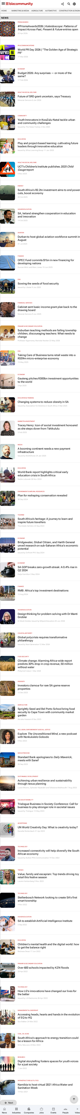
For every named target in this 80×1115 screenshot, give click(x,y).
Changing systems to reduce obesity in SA (43, 401)
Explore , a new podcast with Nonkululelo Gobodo (47, 735)
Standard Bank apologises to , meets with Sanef (45, 759)
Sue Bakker (22, 1022)
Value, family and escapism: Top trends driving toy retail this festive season (48, 875)
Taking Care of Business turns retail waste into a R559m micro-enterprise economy (47, 356)
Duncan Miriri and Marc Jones (30, 267)
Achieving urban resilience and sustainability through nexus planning (45, 782)
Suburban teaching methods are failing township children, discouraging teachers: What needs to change (47, 333)
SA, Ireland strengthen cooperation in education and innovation (47, 215)
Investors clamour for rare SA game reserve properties (44, 687)
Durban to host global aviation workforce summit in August (49, 238)
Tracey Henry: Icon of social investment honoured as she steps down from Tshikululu (48, 427)
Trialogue (29, 811)
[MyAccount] (75, 4)
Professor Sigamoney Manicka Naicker (33, 341)
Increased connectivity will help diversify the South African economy (48, 852)
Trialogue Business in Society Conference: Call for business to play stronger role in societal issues (48, 805)
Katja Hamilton (24, 574)
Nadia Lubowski (24, 479)
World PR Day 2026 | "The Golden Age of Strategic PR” (48, 51)
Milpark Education (47, 621)
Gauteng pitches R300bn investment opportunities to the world (48, 380)
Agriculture (37, 11)
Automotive (51, 11)
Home (4, 11)
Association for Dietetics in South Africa (42, 406)
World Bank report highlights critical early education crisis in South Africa (43, 473)
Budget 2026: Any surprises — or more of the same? (45, 74)
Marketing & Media (20, 11)
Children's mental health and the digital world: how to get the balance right (48, 946)
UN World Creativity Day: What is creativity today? (48, 827)
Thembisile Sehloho (26, 526)
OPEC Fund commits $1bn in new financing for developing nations (46, 262)
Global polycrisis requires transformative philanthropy (42, 639)
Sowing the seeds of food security (38, 283)
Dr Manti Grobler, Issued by (29, 621)
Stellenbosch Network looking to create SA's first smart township (47, 899)
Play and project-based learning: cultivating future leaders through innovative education (48, 145)
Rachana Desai (24, 951)
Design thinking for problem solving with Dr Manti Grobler (48, 615)
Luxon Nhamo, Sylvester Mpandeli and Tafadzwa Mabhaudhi (42, 788)
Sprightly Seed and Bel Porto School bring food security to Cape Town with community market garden (46, 712)
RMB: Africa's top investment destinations (43, 590)
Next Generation (32, 644)
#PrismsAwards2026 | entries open (48, 28)
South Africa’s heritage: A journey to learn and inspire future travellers (45, 520)
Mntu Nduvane (24, 1045)
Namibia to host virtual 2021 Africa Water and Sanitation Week (45, 1086)
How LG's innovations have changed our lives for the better (47, 992)
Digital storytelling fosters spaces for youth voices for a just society (48, 1063)
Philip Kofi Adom (24, 671)
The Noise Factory (33, 127)
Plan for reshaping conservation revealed (42, 495)
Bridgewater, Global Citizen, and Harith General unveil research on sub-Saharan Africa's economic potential (48, 545)
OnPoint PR (30, 553)
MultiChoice (31, 456)
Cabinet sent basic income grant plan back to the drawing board (47, 308)
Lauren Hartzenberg (26, 881)
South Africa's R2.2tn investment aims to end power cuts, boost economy (49, 191)
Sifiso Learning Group (34, 150)
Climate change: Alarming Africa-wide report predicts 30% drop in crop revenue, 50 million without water (45, 664)
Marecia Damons (25, 100)
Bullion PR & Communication (37, 858)
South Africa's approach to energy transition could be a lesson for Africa (48, 1039)
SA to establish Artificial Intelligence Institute (45, 920)
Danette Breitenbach (26, 831)
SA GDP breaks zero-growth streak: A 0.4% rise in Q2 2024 (47, 568)
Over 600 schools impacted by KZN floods (43, 967)
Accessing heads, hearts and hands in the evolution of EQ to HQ (49, 1016)
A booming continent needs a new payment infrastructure (44, 450)
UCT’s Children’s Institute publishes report (45, 168)
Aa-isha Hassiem (25, 719)
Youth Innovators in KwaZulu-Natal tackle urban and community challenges (46, 121)
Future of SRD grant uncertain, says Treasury (44, 96)
